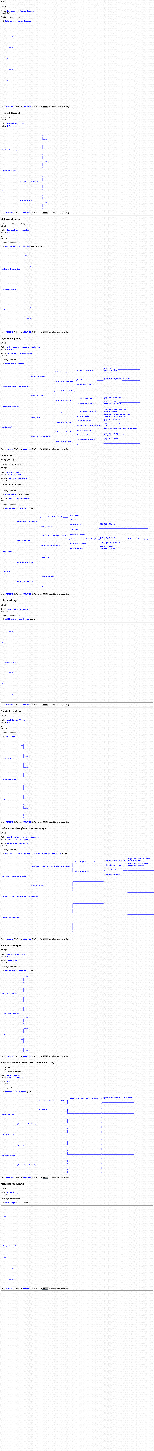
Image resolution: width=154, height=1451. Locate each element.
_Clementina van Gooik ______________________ (122, 454)
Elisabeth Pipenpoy (15, 407)
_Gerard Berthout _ (9, 1248)
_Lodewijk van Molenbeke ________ (89, 497)
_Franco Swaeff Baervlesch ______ (89, 463)
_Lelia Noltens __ (9, 641)
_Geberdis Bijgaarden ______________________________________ (123, 613)
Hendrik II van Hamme (16, 1222)
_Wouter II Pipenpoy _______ (42, 422)
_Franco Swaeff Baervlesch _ (28, 581)
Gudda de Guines (15, 1208)
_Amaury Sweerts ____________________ (83, 585)
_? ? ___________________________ (89, 420)
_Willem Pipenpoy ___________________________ (122, 412)
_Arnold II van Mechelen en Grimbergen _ (118, 1228)
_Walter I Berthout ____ (26, 1237)
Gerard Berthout (15, 1206)
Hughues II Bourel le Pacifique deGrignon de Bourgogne (33, 955)
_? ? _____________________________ (54, 635)
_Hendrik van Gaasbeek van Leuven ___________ (122, 424)
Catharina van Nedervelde (19, 397)
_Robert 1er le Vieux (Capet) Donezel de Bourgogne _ (51, 970)
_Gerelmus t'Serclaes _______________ (83, 596)
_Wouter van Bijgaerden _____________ (83, 607)
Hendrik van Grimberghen (13, 1272)
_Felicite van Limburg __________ (89, 431)
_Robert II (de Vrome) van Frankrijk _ (88, 964)
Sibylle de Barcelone (17, 941)
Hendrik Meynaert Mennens (18, 275)
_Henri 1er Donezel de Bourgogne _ (15, 981)
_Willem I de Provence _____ (115, 973)
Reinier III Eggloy (18, 536)
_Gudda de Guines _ (9, 1297)
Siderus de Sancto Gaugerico (20, 21)
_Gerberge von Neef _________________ (83, 613)
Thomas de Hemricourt (17, 682)
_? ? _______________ (10, 898)
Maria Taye (10, 1347)
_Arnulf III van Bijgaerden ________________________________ (123, 605)
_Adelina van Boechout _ (26, 1259)
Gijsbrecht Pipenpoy (11, 381)
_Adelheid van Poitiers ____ (115, 968)
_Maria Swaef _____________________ (16, 482)
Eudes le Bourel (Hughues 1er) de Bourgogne (23, 929)
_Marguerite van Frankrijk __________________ (122, 491)
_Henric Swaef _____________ (42, 470)
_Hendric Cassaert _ (9, 168)
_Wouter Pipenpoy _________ (64, 416)
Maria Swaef (13, 393)
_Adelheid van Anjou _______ (115, 979)
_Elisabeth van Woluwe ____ (64, 476)
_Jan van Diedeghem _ (10, 1112)
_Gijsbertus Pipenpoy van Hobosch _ (16, 433)
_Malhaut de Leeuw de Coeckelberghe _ (83, 602)
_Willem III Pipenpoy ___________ (89, 414)
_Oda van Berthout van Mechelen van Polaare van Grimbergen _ (123, 602)
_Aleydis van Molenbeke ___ (64, 498)
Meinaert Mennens (10, 248)
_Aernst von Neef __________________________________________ (123, 611)
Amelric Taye (13, 1337)
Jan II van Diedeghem (16, 566)
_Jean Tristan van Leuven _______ (89, 425)
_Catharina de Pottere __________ (89, 454)
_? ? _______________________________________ (122, 448)
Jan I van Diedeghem (19, 556)
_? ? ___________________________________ (84, 1235)
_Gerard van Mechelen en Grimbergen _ (52, 1231)
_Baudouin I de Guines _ (26, 1285)
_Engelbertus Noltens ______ (28, 630)
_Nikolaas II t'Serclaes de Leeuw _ (54, 598)
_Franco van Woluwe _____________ (89, 474)
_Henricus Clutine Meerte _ (29, 205)
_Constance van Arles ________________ (88, 975)
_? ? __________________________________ (118, 1229)
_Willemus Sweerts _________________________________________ (123, 583)
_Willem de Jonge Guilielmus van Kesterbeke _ (122, 483)
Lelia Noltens (14, 532)
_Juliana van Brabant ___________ (89, 491)
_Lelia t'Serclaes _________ (28, 604)
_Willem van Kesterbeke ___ (64, 487)
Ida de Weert (12, 823)
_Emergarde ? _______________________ (52, 1242)
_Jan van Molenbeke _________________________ (122, 495)
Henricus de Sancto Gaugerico (22, 11)
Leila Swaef (7, 513)
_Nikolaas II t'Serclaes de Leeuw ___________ (122, 467)
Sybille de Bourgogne (17, 945)
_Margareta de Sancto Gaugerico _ (89, 480)
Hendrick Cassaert (10, 127)
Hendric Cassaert (15, 138)
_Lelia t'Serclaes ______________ (89, 468)
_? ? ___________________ (11, 350)
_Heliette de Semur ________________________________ (51, 992)
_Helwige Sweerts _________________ (54, 587)
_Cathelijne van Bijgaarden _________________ (122, 468)
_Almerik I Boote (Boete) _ (64, 439)
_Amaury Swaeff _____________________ (83, 574)
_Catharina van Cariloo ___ (64, 450)
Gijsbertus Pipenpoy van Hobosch (23, 391)
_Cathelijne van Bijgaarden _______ (54, 609)
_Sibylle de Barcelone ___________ (15, 1029)
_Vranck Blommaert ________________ (54, 647)
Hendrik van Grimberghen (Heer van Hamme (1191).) (28, 1192)
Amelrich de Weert (16, 807)
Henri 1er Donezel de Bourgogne (23, 938)
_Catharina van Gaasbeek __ (64, 427)
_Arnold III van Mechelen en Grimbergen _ (84, 1229)
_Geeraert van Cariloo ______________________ (122, 446)
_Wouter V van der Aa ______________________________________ (123, 600)
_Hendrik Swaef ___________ (64, 465)
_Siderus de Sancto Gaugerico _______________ (122, 478)
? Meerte (11, 141)
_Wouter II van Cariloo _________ (89, 448)
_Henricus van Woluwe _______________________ (122, 472)
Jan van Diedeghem (16, 1070)
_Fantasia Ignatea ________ (29, 228)
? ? (2, 2)
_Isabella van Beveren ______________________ (122, 425)
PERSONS (9, 121)
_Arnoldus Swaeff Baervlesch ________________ (122, 461)
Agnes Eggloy (12, 552)
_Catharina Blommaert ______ (28, 652)
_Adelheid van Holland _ (26, 1308)
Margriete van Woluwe (12, 1328)
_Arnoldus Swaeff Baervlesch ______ (54, 575)
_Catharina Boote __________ (42, 444)
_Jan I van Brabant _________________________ (122, 489)
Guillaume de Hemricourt (17, 692)
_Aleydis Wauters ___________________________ (122, 414)
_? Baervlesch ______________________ (83, 579)
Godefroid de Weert (11, 798)
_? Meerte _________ (9, 216)
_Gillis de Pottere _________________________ (122, 452)
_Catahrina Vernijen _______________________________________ (123, 585)
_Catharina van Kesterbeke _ (42, 493)
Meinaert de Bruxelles (18, 259)
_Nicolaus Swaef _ (9, 592)
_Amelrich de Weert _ (10, 849)
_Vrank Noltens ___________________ (54, 624)
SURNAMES (27, 121)
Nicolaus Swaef (14, 530)
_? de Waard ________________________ (83, 590)
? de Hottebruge (9, 672)
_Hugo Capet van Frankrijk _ (115, 962)
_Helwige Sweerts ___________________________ (122, 463)
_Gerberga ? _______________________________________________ (123, 607)
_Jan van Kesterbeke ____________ (89, 485)
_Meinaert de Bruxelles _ (11, 301)
